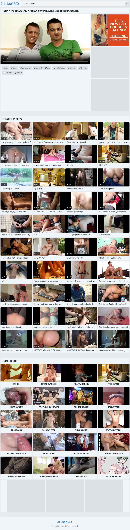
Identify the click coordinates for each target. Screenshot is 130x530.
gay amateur (26, 68)
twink (15, 68)
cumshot (8, 73)
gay (6, 68)
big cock (73, 68)
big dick (19, 73)
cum (48, 68)
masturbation (60, 68)
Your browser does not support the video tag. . (45, 39)
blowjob (84, 68)
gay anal (39, 68)
